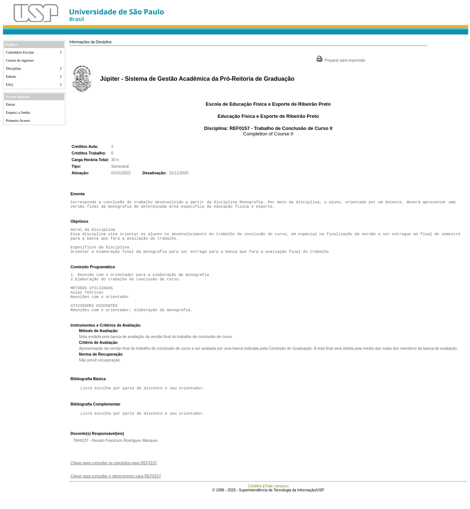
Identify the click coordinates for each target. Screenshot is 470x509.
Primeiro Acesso (18, 121)
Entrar (10, 104)
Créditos (255, 500)
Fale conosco (277, 500)
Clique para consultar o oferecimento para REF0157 (115, 490)
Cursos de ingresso (20, 60)
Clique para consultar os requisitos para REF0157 (113, 477)
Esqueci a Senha (18, 112)
